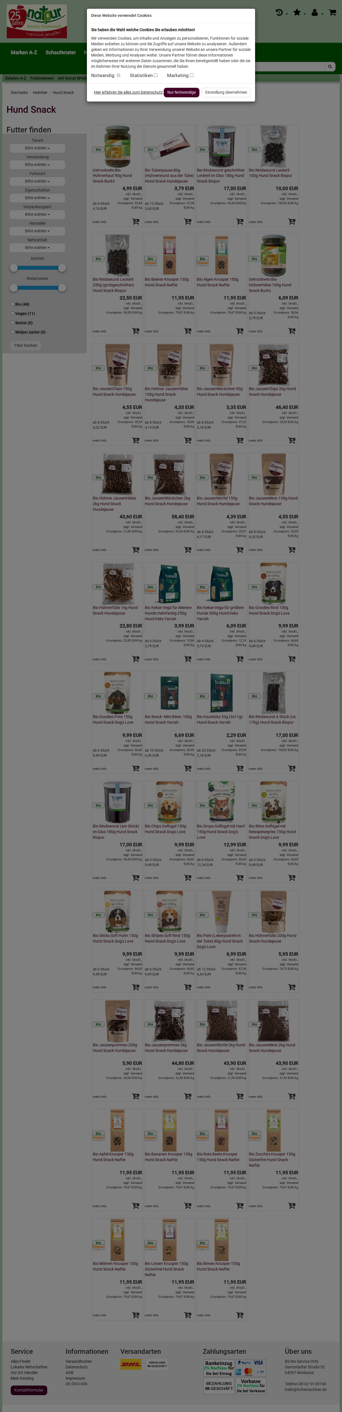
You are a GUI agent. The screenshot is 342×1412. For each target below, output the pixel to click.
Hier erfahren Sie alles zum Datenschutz (128, 92)
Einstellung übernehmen (226, 92)
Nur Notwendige (181, 92)
